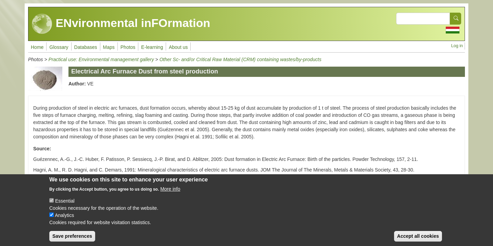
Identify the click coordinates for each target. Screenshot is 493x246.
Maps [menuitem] (109, 47)
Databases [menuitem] (85, 47)
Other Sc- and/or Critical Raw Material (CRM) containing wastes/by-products (240, 59)
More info (170, 193)
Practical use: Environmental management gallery (101, 59)
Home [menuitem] (37, 47)
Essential (65, 205)
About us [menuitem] (178, 47)
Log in (457, 45)
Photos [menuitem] (128, 47)
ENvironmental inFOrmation (121, 24)
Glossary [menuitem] (58, 47)
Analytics (64, 219)
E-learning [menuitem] (152, 47)
